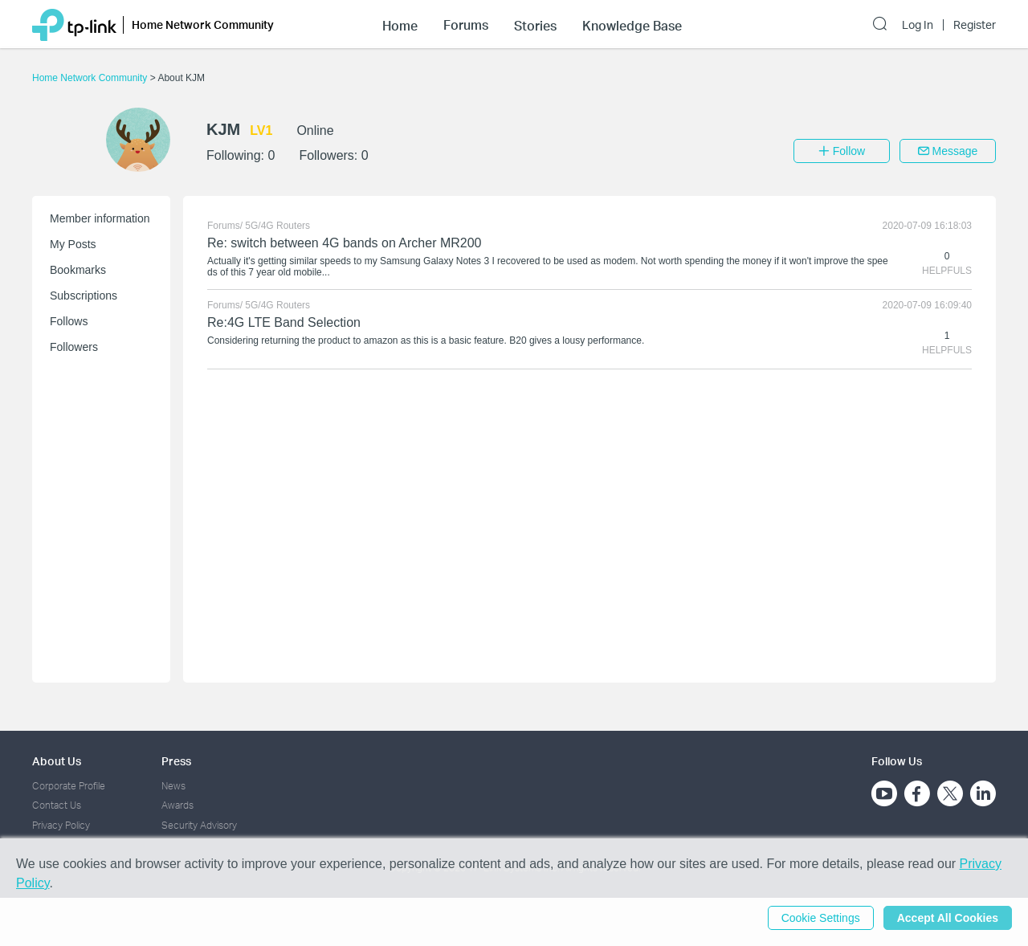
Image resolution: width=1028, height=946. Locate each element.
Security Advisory (199, 825)
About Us (56, 761)
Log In (917, 25)
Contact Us (56, 805)
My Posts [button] (73, 244)
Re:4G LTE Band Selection (284, 322)
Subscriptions (83, 295)
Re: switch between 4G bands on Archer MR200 (344, 243)
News (173, 786)
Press (176, 761)
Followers (74, 346)
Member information (100, 218)
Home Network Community (91, 78)
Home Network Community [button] (203, 24)
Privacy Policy (61, 825)
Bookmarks (78, 269)
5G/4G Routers (277, 225)
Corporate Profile (68, 786)
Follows (69, 321)
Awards (177, 805)
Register (974, 25)
